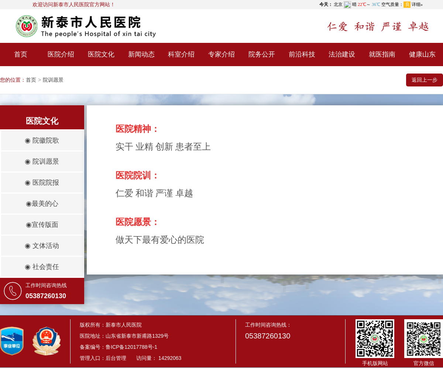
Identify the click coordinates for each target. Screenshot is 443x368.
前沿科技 (302, 54)
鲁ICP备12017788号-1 (131, 347)
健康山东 (422, 54)
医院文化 (101, 54)
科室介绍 (181, 54)
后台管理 (116, 358)
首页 (20, 54)
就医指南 (382, 54)
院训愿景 (53, 80)
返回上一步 (424, 80)
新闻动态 (141, 54)
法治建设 (342, 54)
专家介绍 (221, 54)
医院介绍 (61, 54)
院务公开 (261, 54)
